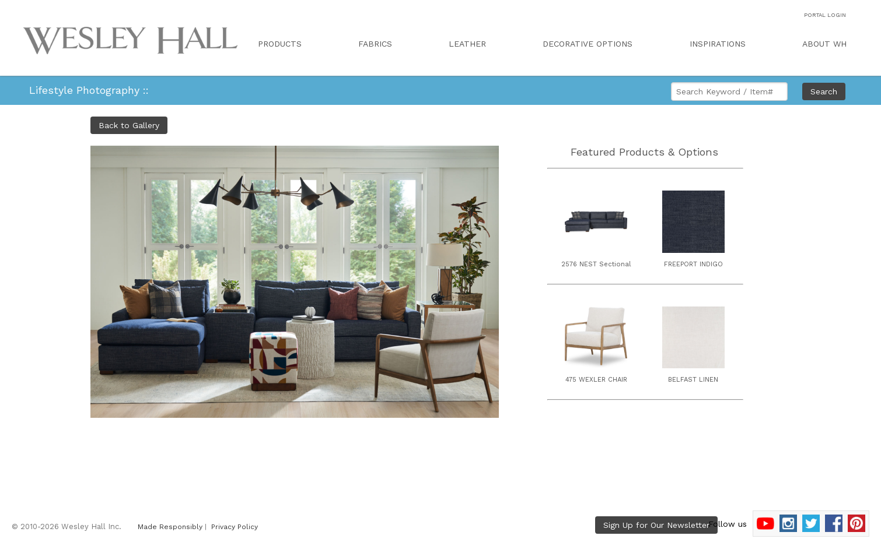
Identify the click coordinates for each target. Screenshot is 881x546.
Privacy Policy (234, 527)
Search (823, 91)
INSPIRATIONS (718, 43)
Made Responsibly (170, 527)
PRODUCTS (280, 43)
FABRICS (375, 43)
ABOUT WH (824, 43)
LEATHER (467, 43)
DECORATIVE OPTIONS (587, 43)
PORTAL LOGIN (825, 15)
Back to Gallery (129, 125)
